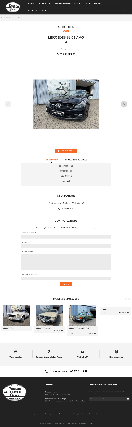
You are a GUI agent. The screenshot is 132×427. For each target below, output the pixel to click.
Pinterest (70, 49)
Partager (61, 49)
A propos (34, 414)
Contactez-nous (66, 151)
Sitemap (98, 414)
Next (121, 104)
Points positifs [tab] (51, 160)
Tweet (66, 49)
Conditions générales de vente (80, 414)
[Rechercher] (112, 7)
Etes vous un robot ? (29, 274)
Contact (61, 414)
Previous (10, 104)
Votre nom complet (28, 233)
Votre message (27, 251)
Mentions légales (47, 414)
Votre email (25, 242)
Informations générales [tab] (76, 160)
